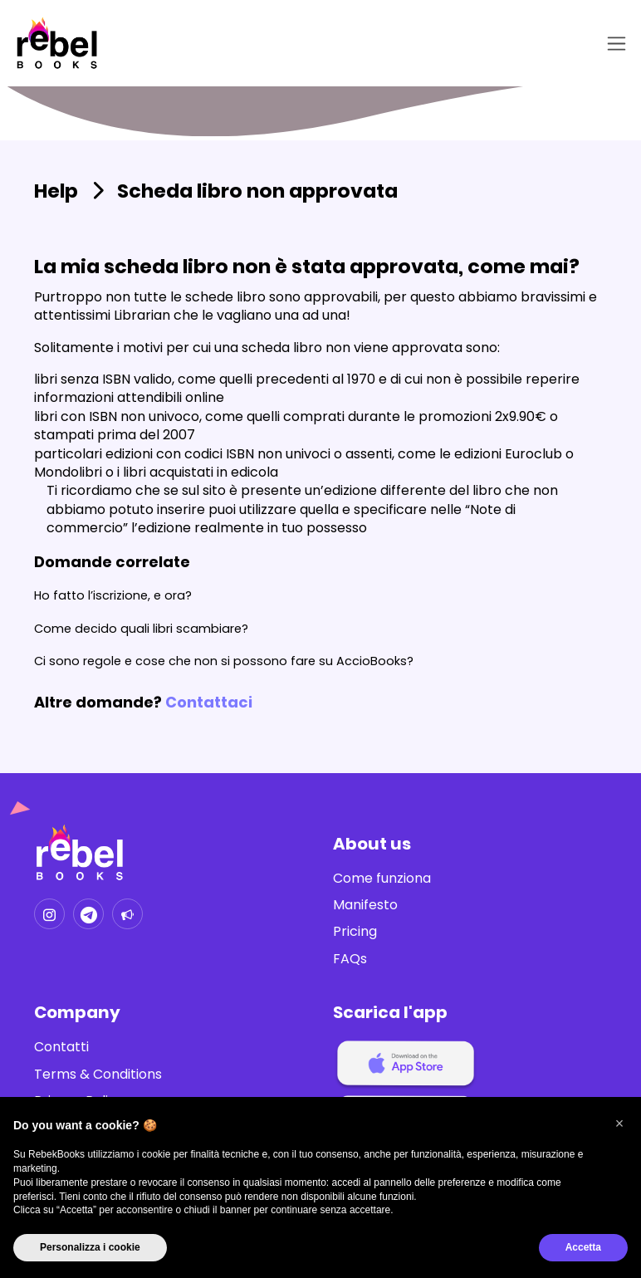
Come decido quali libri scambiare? (141, 628)
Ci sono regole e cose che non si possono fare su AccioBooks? (223, 661)
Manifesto (365, 905)
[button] (619, 1123)
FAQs (350, 959)
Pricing (355, 932)
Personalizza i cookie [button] (90, 1247)
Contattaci (208, 702)
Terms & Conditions (98, 1074)
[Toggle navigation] (613, 43)
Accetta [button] (583, 1247)
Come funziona (382, 878)
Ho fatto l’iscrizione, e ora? (113, 595)
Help (56, 190)
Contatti (61, 1047)
